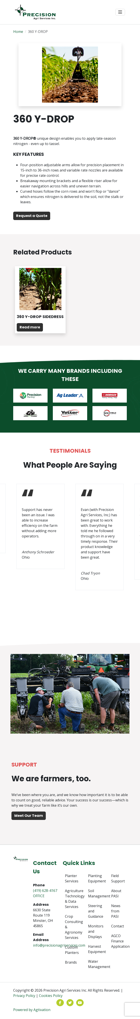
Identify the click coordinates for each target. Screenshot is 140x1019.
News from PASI (115, 911)
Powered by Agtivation (31, 1009)
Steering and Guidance (95, 911)
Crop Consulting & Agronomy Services (73, 927)
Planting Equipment (96, 878)
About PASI (116, 893)
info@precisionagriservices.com (59, 945)
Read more (30, 327)
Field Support (118, 878)
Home (18, 31)
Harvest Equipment (96, 949)
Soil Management (96, 893)
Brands (71, 962)
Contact (117, 926)
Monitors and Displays (95, 931)
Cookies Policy (51, 995)
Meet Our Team (28, 815)
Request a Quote (31, 215)
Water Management (96, 964)
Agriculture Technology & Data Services (73, 898)
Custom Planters (72, 950)
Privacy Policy (24, 995)
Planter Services (71, 878)
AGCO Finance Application (119, 941)
